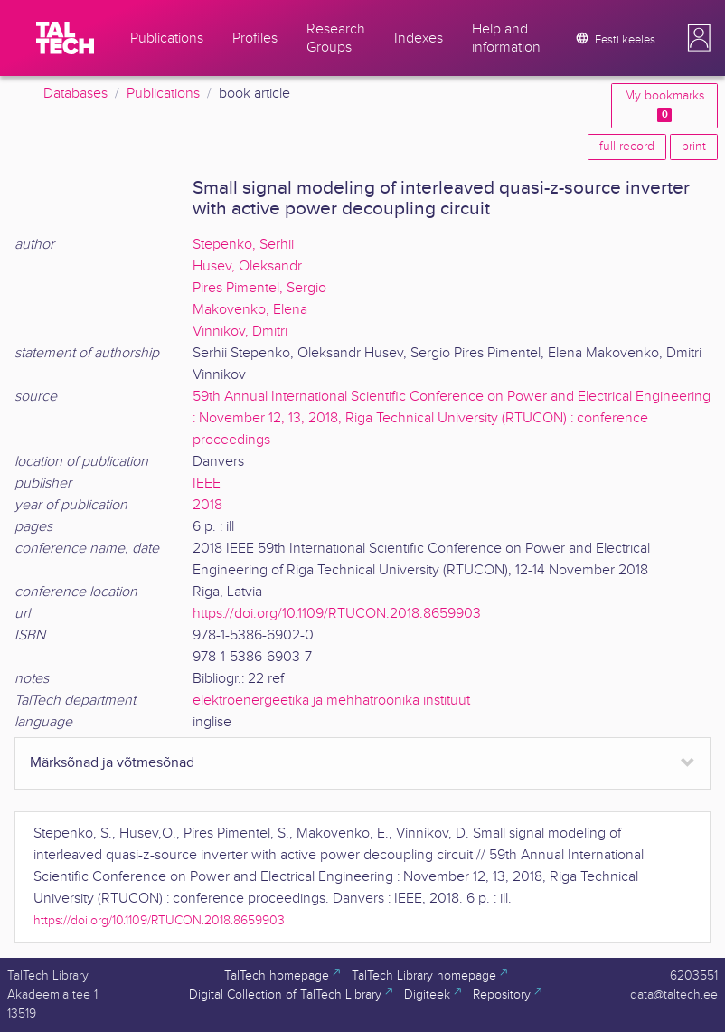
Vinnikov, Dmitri (240, 331)
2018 (207, 505)
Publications (163, 93)
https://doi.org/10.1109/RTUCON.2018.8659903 (337, 613)
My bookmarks (664, 105)
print (694, 146)
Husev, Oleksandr (247, 266)
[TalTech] (65, 38)
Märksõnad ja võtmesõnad (112, 763)
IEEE (207, 483)
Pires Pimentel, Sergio (259, 288)
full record (626, 146)
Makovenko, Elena (250, 309)
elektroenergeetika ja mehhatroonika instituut (331, 700)
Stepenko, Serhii (243, 244)
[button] (699, 38)
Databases (75, 93)
